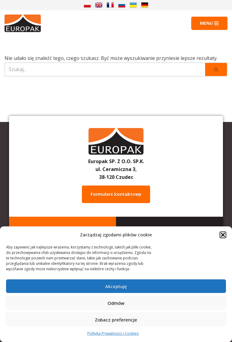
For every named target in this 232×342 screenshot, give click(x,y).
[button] (223, 235)
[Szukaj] (105, 69)
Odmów (116, 303)
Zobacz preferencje (116, 320)
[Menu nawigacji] (209, 23)
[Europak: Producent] (23, 23)
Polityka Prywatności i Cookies (113, 333)
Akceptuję (116, 286)
